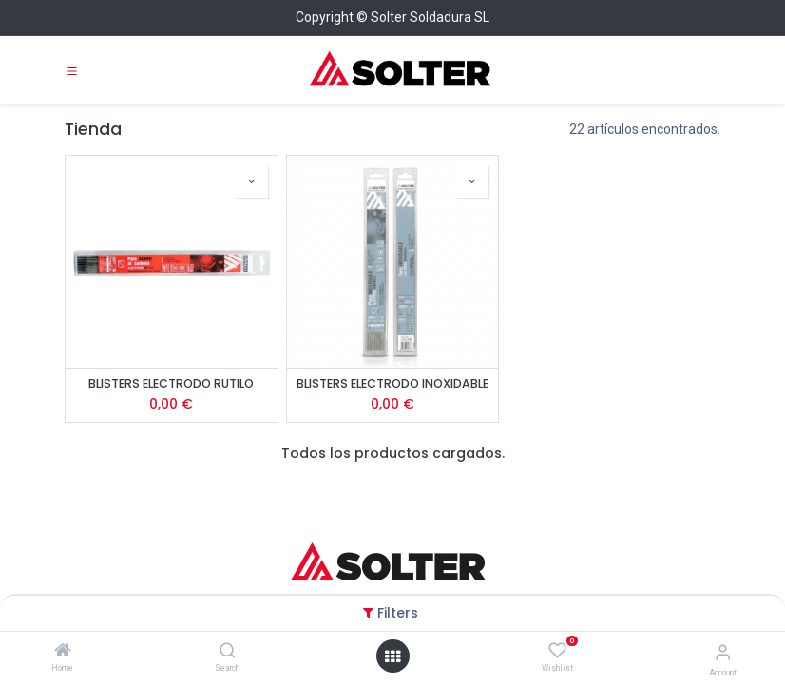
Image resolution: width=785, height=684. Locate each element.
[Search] (228, 651)
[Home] (62, 651)
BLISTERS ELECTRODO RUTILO (171, 383)
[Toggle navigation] (72, 70)
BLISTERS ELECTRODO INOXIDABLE (392, 383)
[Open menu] (392, 656)
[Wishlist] (557, 650)
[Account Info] (723, 652)
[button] (252, 181)
